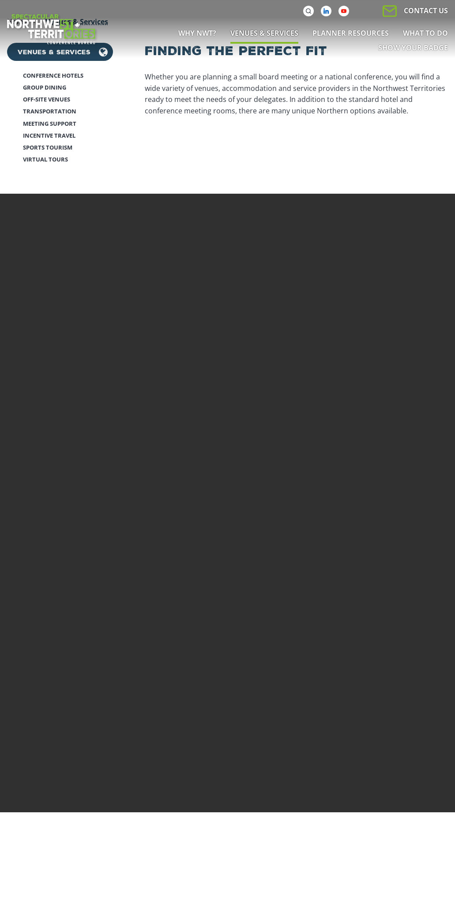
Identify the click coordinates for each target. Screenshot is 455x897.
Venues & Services (54, 344)
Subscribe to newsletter (64, 721)
